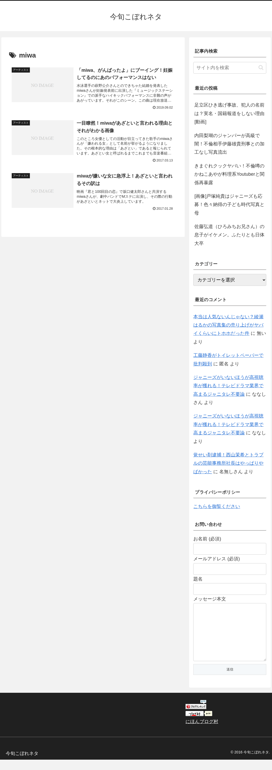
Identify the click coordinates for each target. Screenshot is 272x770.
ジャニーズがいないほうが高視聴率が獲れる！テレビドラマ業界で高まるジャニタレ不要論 (228, 386)
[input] (229, 68)
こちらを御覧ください (216, 506)
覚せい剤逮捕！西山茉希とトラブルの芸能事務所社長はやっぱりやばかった (228, 463)
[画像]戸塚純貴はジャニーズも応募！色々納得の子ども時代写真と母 (229, 205)
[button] (261, 67)
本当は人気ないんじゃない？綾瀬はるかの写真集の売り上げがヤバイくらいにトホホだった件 (228, 325)
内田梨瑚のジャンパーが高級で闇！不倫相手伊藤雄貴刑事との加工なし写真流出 (229, 144)
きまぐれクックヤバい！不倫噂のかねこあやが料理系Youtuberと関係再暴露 (229, 174)
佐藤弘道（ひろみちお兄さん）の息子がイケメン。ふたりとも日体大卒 (229, 235)
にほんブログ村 (201, 731)
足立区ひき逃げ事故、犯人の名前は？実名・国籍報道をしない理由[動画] (229, 113)
